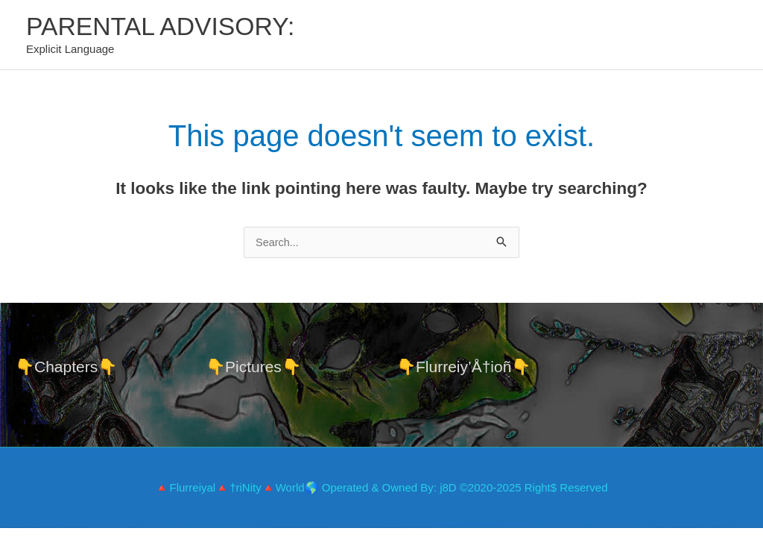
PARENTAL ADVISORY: (165, 26)
